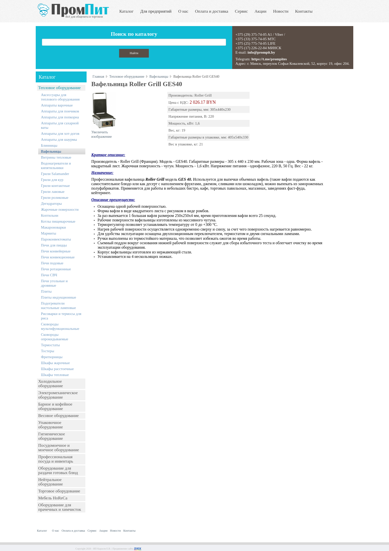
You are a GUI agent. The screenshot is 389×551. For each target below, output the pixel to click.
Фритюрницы (52, 357)
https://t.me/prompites (269, 59)
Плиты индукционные (58, 297)
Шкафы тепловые (55, 375)
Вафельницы (51, 151)
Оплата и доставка (211, 11)
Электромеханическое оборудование (58, 395)
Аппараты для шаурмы (59, 139)
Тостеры (47, 351)
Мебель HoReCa (52, 498)
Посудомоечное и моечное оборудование (58, 447)
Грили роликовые (54, 198)
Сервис (241, 11)
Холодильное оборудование (50, 383)
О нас (183, 11)
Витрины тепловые (56, 157)
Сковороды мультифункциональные (60, 326)
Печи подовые (52, 263)
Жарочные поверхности (60, 209)
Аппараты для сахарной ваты (60, 125)
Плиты (46, 291)
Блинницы (49, 145)
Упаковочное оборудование (50, 424)
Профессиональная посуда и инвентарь (55, 459)
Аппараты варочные (57, 105)
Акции (260, 11)
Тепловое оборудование (59, 87)
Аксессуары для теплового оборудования (60, 97)
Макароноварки (53, 227)
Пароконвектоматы (56, 239)
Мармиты (48, 233)
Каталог (126, 11)
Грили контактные (55, 186)
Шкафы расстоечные (57, 369)
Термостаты (50, 345)
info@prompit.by (261, 52)
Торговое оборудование (59, 491)
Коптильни (49, 215)
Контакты (304, 11)
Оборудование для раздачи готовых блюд (58, 470)
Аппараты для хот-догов (60, 134)
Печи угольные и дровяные (54, 283)
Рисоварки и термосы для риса (61, 316)
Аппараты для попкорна (60, 117)
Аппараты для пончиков (60, 111)
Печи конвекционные (58, 257)
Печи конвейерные (55, 251)
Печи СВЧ (49, 275)
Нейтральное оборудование (50, 481)
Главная (98, 76)
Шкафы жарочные (55, 363)
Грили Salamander (55, 174)
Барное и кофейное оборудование (55, 406)
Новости (281, 11)
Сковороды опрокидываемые (54, 337)
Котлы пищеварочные (58, 221)
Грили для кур (52, 180)
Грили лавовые (53, 192)
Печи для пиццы (54, 245)
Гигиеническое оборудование (51, 436)
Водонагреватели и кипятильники (56, 165)
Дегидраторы (51, 204)
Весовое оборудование (58, 415)
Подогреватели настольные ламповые (58, 305)
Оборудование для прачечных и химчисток (59, 507)
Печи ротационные (56, 269)
